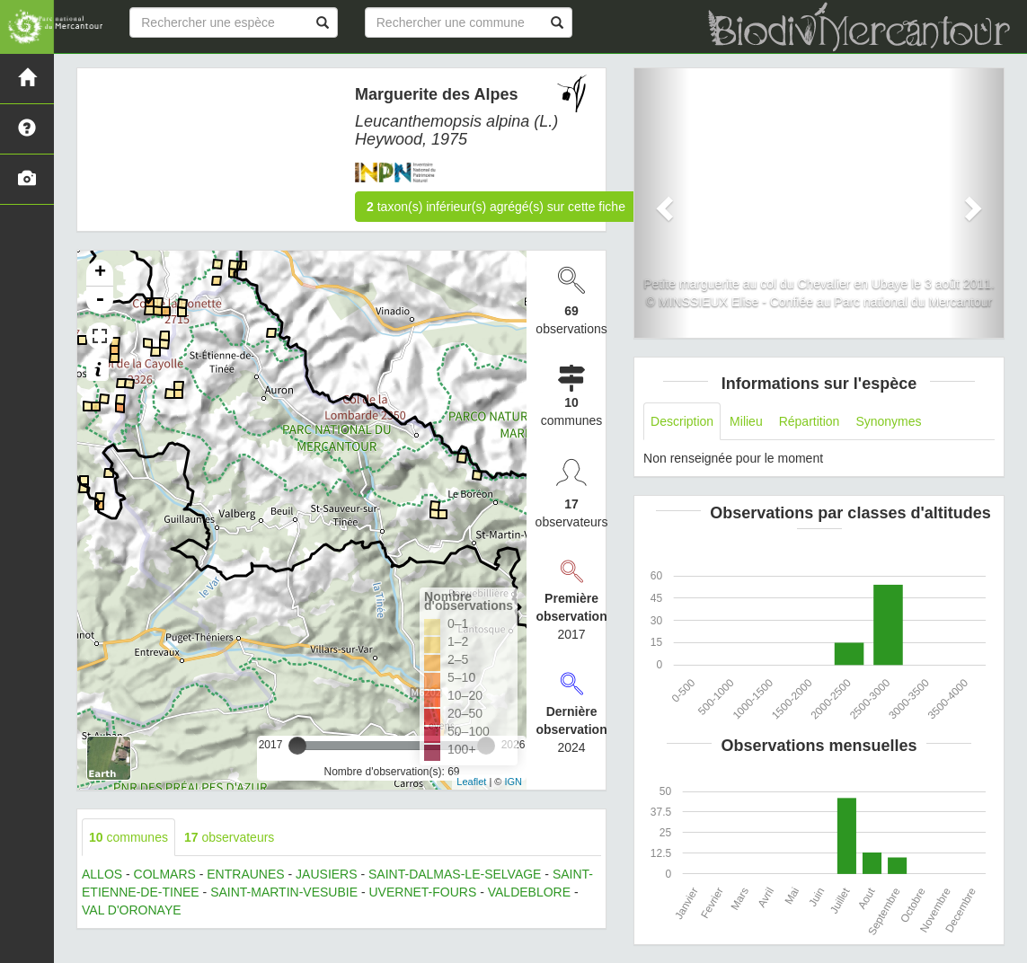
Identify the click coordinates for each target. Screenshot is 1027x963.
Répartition (809, 421)
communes (128, 837)
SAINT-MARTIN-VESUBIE (284, 892)
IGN (514, 781)
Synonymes (888, 421)
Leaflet (471, 781)
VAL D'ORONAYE (131, 910)
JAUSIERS (326, 874)
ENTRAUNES (245, 874)
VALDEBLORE (529, 892)
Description (682, 421)
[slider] (297, 746)
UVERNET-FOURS (422, 892)
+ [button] (100, 273)
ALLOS (102, 874)
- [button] (99, 300)
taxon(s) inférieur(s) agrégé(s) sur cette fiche (496, 206)
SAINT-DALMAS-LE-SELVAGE (454, 874)
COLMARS (165, 874)
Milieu (746, 421)
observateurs (229, 837)
